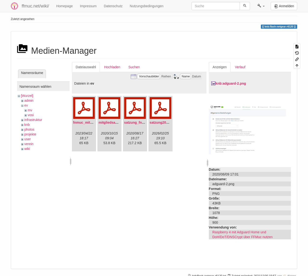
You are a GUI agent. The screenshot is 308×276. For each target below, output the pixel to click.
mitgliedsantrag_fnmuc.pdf (120, 122)
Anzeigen (220, 67)
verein (28, 144)
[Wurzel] (27, 96)
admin (28, 100)
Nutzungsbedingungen (146, 6)
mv (30, 110)
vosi (31, 115)
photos (29, 129)
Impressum (88, 6)
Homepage (64, 6)
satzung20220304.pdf (167, 122)
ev (26, 105)
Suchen (134, 67)
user (27, 139)
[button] (261, 6)
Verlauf (240, 67)
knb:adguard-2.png (231, 83)
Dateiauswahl (86, 67)
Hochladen (112, 67)
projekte (30, 134)
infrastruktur (33, 120)
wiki (27, 149)
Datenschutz (113, 6)
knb (27, 125)
